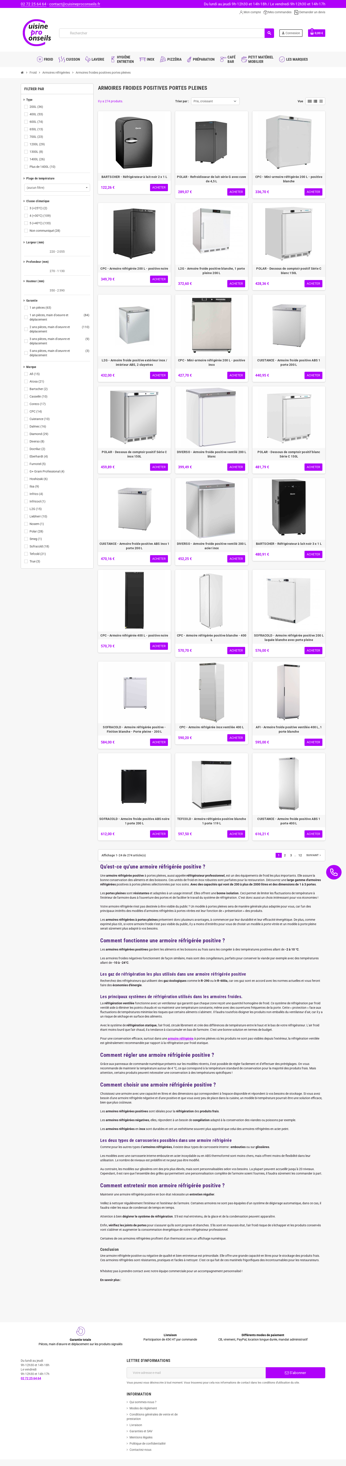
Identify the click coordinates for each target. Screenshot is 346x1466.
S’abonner (295, 1373)
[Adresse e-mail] (196, 1372)
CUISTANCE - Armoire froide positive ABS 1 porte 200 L (288, 362)
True (35, 561)
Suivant (314, 855)
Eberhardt (39, 456)
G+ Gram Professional (47, 471)
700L (37, 136)
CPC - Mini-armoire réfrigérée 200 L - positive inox (211, 362)
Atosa (37, 381)
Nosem (37, 524)
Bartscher (39, 389)
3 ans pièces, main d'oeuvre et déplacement (60, 341)
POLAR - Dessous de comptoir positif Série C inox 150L (134, 454)
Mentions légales (141, 1437)
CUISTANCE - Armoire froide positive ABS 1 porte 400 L (288, 821)
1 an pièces (41, 307)
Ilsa (35, 486)
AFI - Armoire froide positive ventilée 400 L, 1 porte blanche (289, 729)
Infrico (37, 494)
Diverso (37, 441)
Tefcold (38, 554)
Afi (35, 374)
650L (37, 129)
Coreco (38, 404)
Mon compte (250, 12)
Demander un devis (309, 12)
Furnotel (38, 464)
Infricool (38, 501)
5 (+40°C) (40, 223)
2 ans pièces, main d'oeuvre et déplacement (60, 329)
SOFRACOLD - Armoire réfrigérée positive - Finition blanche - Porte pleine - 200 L (134, 729)
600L (37, 122)
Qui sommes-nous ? (143, 1402)
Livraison (136, 1425)
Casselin (39, 396)
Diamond (39, 434)
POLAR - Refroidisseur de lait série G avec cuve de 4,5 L (211, 179)
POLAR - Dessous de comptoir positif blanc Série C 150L (289, 454)
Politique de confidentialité (147, 1443)
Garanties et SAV (141, 1431)
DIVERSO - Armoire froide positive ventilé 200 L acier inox (211, 546)
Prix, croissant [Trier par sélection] (203, 101)
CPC (36, 411)
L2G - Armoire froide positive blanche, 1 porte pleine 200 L (211, 271)
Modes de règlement (143, 1408)
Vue (300, 101)
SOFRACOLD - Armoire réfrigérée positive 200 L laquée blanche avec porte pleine (289, 638)
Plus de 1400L (43, 166)
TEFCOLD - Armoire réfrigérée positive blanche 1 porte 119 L (211, 821)
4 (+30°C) (40, 215)
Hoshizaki (39, 479)
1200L (37, 144)
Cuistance (40, 419)
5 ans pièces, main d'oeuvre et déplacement (60, 353)
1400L (37, 159)
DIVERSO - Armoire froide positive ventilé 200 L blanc (211, 454)
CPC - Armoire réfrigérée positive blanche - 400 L (211, 638)
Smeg (36, 539)
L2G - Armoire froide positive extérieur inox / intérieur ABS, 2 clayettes (134, 362)
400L (37, 114)
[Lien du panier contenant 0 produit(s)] (316, 33)
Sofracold (40, 546)
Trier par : (182, 101)
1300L (37, 151)
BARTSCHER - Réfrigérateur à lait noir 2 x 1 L (134, 177)
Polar (37, 531)
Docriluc (38, 449)
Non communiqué (45, 230)
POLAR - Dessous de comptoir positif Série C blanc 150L (288, 271)
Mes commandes (277, 12)
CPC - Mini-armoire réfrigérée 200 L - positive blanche (288, 179)
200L (37, 107)
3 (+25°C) (39, 208)
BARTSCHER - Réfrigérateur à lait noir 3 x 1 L (289, 543)
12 (300, 855)
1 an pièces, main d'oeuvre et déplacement (60, 317)
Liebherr (39, 516)
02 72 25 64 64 (33, 4)
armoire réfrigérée (181, 1038)
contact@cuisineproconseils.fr (74, 4)
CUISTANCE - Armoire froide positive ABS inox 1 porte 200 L (134, 546)
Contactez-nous (140, 1449)
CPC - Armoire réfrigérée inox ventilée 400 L (211, 727)
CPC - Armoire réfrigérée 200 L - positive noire (134, 268)
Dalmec (38, 426)
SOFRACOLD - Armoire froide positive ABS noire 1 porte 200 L (134, 821)
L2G (36, 509)
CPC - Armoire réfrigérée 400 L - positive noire (134, 635)
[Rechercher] (166, 33)
